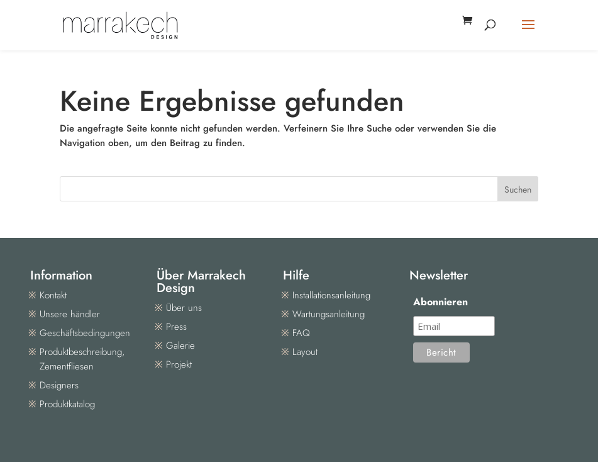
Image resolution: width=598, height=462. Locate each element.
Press (176, 327)
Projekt (179, 364)
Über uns (184, 308)
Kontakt (53, 295)
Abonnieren (440, 302)
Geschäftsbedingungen (85, 333)
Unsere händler (70, 314)
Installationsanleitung (331, 295)
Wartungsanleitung (328, 314)
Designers (59, 385)
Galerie (180, 345)
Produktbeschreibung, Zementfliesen (82, 359)
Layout (305, 352)
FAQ (301, 333)
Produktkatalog (67, 404)
